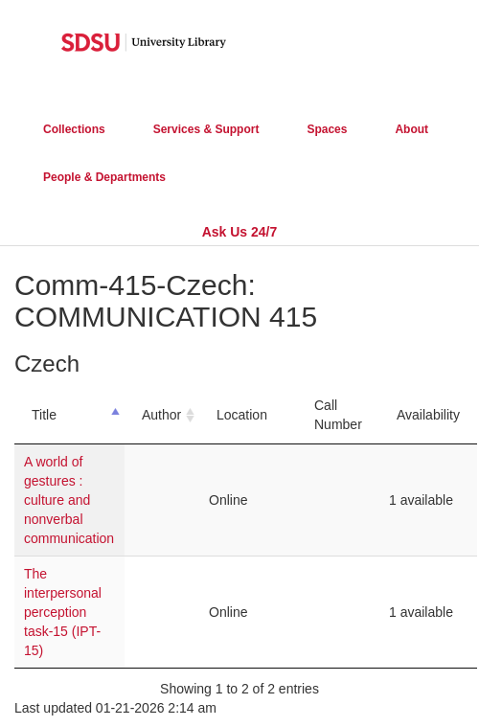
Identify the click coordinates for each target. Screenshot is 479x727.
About (411, 129)
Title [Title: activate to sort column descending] (44, 414)
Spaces (327, 129)
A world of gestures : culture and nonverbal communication (69, 500)
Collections (74, 129)
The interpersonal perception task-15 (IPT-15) (63, 612)
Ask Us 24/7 (240, 231)
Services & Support (206, 129)
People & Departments (104, 177)
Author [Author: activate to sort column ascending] (161, 414)
